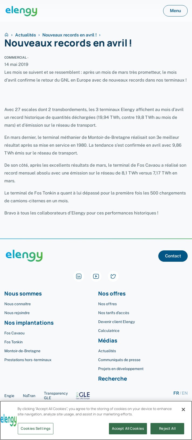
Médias (107, 340)
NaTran (29, 396)
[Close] (183, 411)
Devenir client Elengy (116, 322)
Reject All (167, 430)
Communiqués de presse (119, 360)
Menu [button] (175, 10)
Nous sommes (23, 293)
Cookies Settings (35, 430)
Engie (9, 396)
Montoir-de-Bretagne (22, 351)
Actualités (25, 35)
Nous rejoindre (17, 313)
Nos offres (112, 293)
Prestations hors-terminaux (28, 360)
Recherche (112, 378)
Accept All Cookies (128, 430)
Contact (173, 255)
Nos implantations (29, 323)
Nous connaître (17, 304)
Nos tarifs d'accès (113, 313)
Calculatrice (108, 330)
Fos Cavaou (14, 333)
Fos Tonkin (13, 342)
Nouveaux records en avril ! (69, 35)
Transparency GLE (69, 395)
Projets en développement (120, 369)
